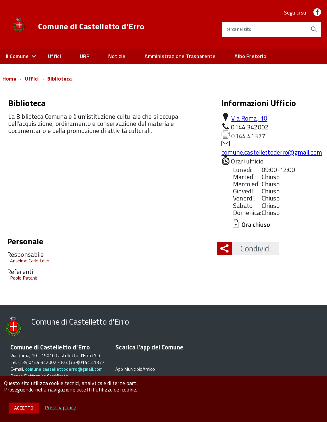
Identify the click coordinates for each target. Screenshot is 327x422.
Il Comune (17, 56)
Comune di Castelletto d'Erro (91, 26)
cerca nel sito (238, 29)
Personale (25, 241)
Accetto (23, 408)
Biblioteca (59, 79)
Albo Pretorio (250, 56)
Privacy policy (60, 407)
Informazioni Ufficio (258, 103)
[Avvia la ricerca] (313, 29)
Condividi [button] (251, 248)
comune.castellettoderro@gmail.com (271, 152)
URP (85, 56)
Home (9, 79)
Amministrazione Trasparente (180, 56)
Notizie (116, 56)
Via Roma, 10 (249, 118)
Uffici (54, 56)
